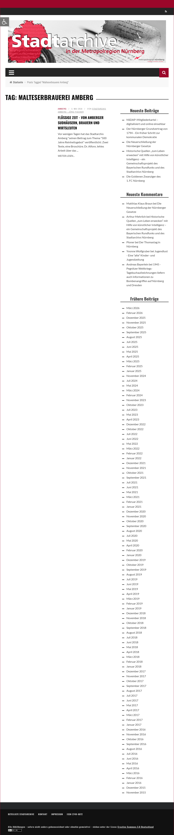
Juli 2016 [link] (131, 753)
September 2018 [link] (136, 627)
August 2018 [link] (134, 632)
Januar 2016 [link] (133, 782)
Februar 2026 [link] (134, 312)
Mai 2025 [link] (132, 351)
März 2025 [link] (132, 361)
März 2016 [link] (132, 773)
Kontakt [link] (42, 814)
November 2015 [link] (136, 792)
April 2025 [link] (132, 356)
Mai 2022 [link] (132, 443)
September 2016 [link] (136, 744)
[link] (4, 21)
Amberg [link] (62, 108)
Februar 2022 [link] (134, 453)
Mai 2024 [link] (132, 385)
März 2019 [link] (132, 598)
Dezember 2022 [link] (136, 424)
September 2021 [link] (136, 477)
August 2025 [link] (134, 337)
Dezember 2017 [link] (136, 671)
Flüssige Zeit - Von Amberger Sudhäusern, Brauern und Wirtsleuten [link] (80, 122)
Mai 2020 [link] (132, 540)
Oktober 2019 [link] (134, 564)
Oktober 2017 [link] (134, 681)
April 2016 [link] (132, 768)
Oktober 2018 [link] (134, 622)
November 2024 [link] (136, 375)
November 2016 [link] (136, 734)
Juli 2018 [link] (131, 637)
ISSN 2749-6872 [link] (75, 814)
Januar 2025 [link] (133, 371)
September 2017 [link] (136, 685)
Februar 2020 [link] (134, 550)
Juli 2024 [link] (131, 380)
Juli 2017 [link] (131, 695)
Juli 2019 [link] (131, 579)
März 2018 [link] (132, 656)
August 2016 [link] (134, 748)
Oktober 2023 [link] (134, 404)
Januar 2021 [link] (133, 506)
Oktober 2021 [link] (134, 472)
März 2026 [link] (132, 308)
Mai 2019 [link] (132, 589)
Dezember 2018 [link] (136, 613)
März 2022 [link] (132, 448)
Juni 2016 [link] (132, 758)
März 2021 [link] (132, 496)
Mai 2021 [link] (132, 492)
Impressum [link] (57, 814)
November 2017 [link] (136, 676)
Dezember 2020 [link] (136, 511)
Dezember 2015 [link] (136, 787)
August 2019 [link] (134, 574)
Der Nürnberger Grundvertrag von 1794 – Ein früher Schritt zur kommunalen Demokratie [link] (147, 133)
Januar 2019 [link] (133, 608)
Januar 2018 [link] (133, 666)
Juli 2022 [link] (131, 433)
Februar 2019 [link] (134, 603)
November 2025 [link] (136, 322)
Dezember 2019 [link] (136, 559)
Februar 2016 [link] (134, 777)
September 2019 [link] (136, 569)
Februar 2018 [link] (134, 661)
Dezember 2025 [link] (136, 317)
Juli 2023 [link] (131, 409)
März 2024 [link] (132, 390)
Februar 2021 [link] (134, 501)
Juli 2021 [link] (131, 482)
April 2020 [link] (132, 545)
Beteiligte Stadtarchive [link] (21, 814)
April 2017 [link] (132, 710)
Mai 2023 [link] (132, 414)
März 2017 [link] (132, 714)
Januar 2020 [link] (133, 555)
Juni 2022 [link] (132, 438)
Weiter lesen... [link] (66, 155)
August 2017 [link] (134, 690)
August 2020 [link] (134, 530)
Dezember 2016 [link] (136, 729)
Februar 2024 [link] (134, 395)
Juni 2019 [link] (132, 584)
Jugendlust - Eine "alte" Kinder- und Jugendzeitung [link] (147, 255)
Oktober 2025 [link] (134, 327)
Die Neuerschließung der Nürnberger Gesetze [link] (146, 207)
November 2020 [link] (136, 516)
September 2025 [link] (136, 332)
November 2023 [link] (136, 400)
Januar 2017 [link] (133, 724)
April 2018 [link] (132, 652)
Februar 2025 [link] (134, 366)
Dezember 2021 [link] (136, 463)
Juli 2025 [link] (131, 341)
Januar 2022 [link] (133, 458)
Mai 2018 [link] (132, 647)
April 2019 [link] (132, 593)
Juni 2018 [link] (132, 642)
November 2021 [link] (136, 467)
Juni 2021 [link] (132, 487)
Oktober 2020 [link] (134, 521)
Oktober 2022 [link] (134, 429)
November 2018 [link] (136, 618)
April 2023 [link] (132, 419)
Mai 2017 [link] (132, 705)
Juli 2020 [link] (131, 535)
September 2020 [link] (136, 526)
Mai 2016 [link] (132, 763)
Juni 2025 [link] (132, 346)
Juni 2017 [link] (132, 700)
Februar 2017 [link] (134, 719)
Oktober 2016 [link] (134, 739)
